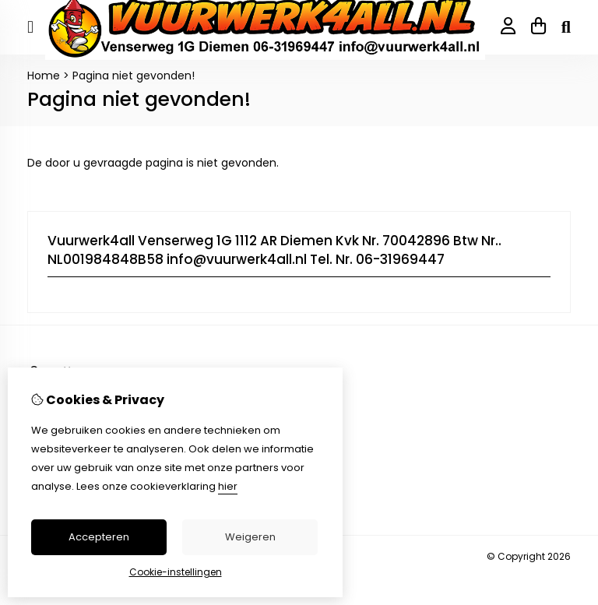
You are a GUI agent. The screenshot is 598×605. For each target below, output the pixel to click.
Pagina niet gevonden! (133, 75)
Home (43, 75)
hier (227, 486)
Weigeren (250, 536)
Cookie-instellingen (175, 572)
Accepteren (99, 536)
